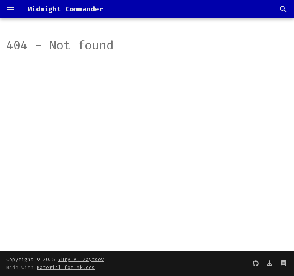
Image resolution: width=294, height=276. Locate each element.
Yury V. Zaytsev (81, 259)
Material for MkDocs (66, 267)
